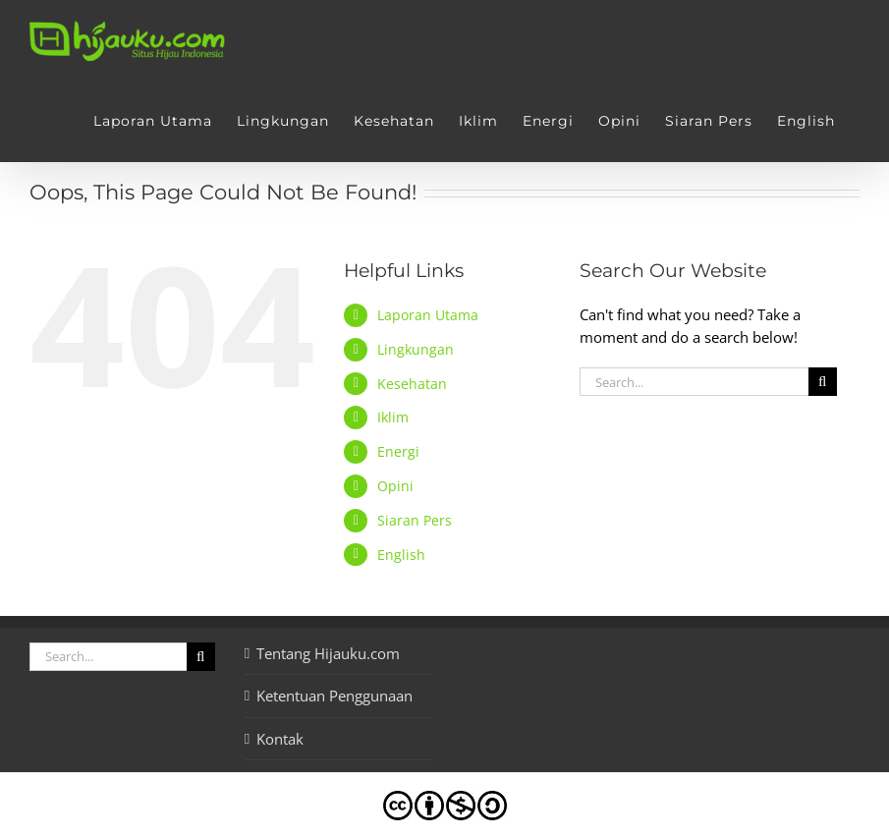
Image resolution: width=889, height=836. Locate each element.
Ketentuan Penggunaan (334, 695)
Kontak (280, 739)
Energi (398, 451)
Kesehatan (412, 383)
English (401, 554)
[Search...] (694, 381)
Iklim (393, 417)
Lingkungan (415, 349)
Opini (395, 485)
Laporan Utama (427, 315)
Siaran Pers (414, 520)
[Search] (822, 381)
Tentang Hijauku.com (328, 653)
